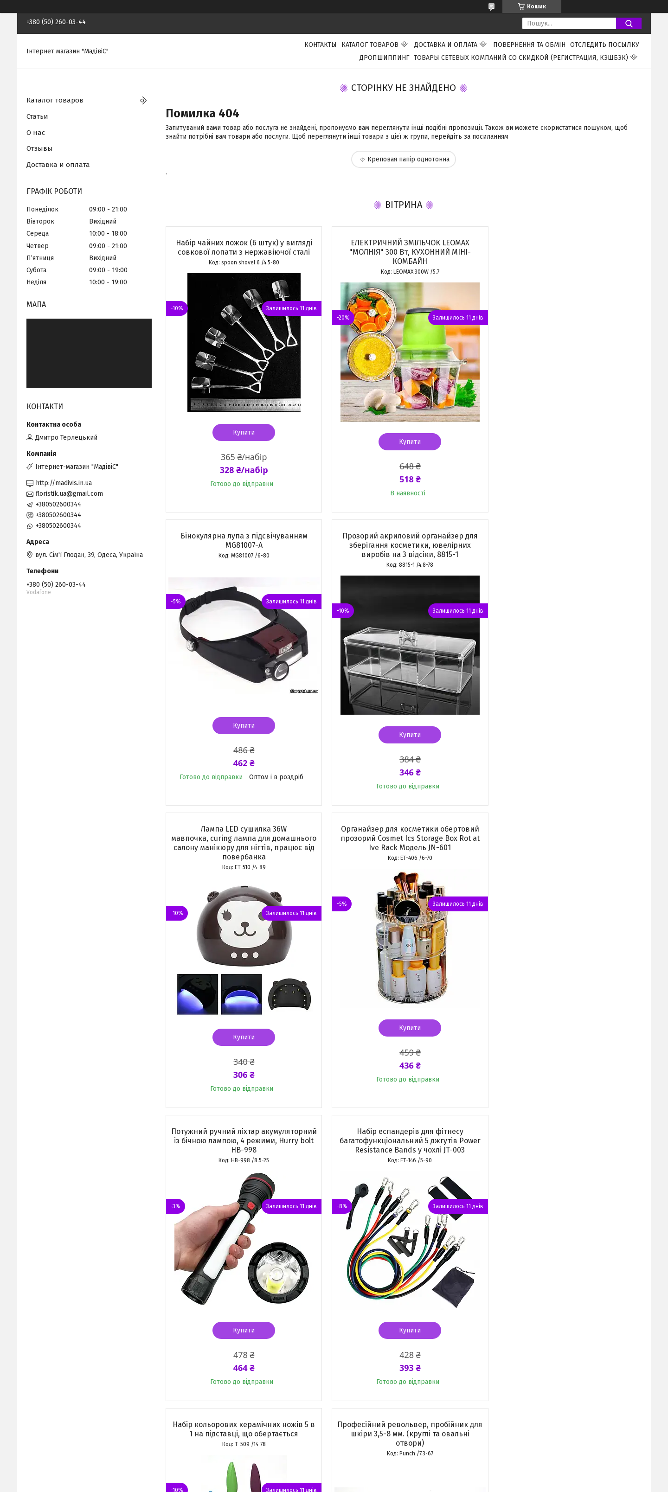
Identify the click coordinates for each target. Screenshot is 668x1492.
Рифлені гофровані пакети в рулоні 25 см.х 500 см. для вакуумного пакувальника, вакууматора (403, 1140)
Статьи (37, 116)
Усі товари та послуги (236, 1421)
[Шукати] (629, 23)
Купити (241, 432)
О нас (35, 132)
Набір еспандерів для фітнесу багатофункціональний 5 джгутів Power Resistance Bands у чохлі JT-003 (403, 847)
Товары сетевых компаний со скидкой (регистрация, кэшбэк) (521, 58)
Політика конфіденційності (409, 1483)
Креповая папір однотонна (408, 159)
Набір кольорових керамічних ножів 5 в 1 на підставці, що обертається (565, 843)
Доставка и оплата (445, 45)
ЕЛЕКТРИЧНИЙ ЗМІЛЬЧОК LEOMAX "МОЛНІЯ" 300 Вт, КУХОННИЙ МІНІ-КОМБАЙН (403, 252)
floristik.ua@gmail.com (69, 494)
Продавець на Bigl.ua (334, 1475)
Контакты (320, 45)
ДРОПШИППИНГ (384, 58)
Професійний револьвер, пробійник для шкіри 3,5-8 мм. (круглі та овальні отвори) (241, 1140)
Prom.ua (378, 1466)
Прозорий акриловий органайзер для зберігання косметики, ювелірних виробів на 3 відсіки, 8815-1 (241, 545)
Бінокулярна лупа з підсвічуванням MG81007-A (565, 247)
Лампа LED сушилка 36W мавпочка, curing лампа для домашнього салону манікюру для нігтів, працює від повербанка (403, 549)
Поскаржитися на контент (335, 1483)
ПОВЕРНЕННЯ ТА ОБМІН (529, 45)
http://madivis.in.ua (64, 483)
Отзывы (39, 148)
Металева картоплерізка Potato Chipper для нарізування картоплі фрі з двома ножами (565, 1140)
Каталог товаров (369, 45)
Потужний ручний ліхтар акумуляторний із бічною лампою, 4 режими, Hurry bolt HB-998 (242, 847)
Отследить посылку (604, 45)
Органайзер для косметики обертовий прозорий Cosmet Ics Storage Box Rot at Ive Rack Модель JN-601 (565, 545)
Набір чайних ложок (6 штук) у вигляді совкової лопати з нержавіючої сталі (241, 247)
